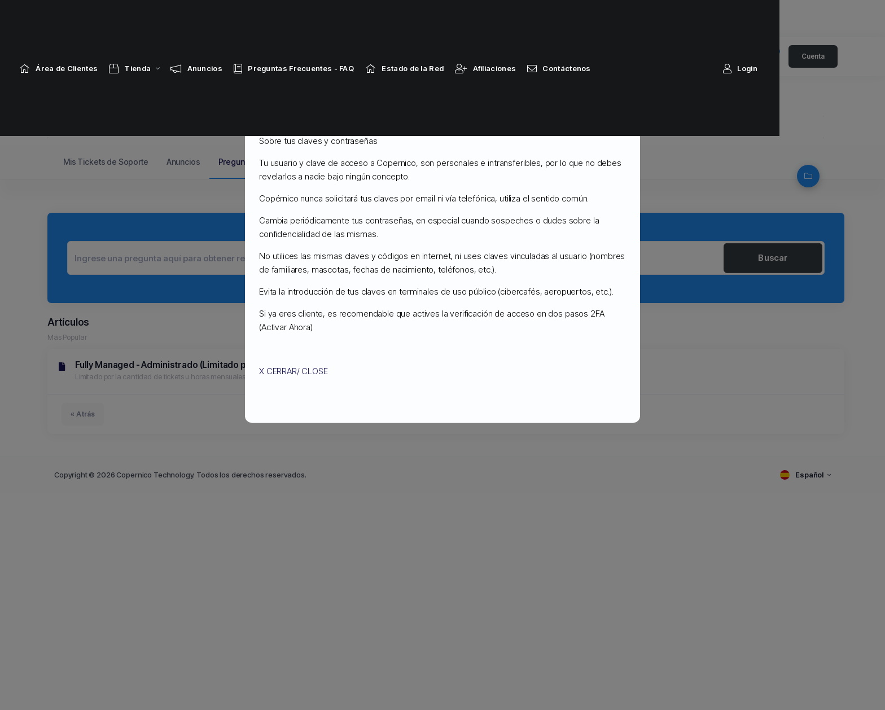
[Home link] (92, 18)
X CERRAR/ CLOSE (293, 371)
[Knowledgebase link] (327, 18)
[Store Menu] (163, 18)
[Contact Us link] (592, 18)
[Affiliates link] (519, 18)
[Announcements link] (230, 18)
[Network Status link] (438, 18)
